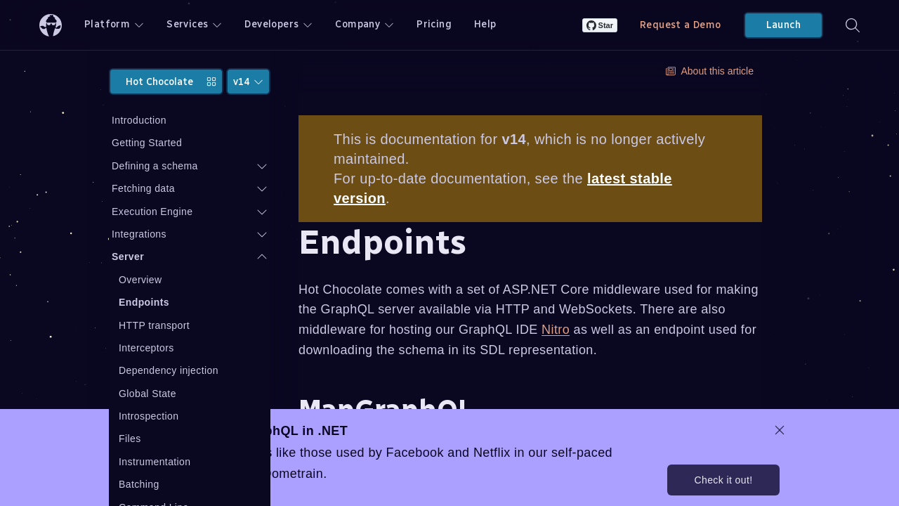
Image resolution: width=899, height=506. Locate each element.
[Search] (853, 25)
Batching (139, 484)
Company (364, 24)
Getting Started (147, 142)
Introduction (139, 120)
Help (485, 24)
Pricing (434, 24)
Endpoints (144, 302)
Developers (278, 24)
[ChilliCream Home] (50, 25)
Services (194, 24)
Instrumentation (155, 461)
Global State (147, 393)
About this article (710, 71)
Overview (140, 279)
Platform (114, 24)
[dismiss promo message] (780, 430)
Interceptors (146, 347)
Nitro (556, 330)
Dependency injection (168, 370)
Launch (783, 25)
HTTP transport (154, 325)
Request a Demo (680, 25)
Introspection (148, 416)
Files (130, 438)
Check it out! (723, 480)
